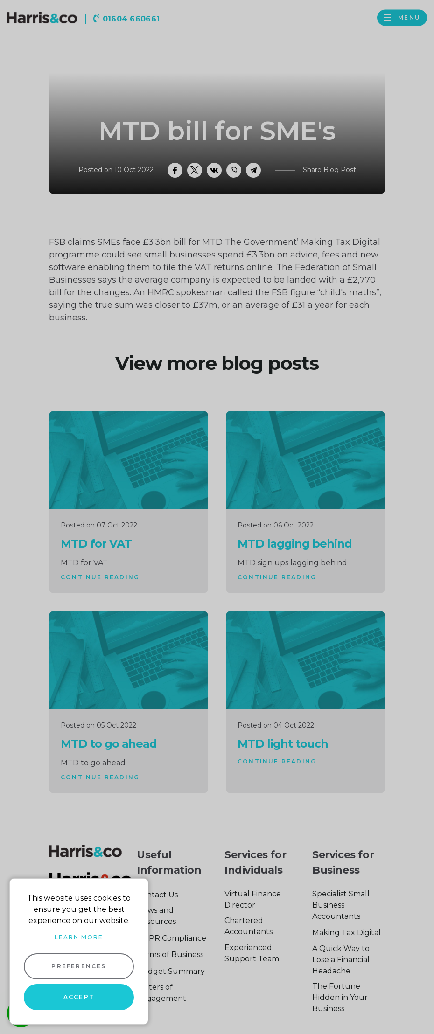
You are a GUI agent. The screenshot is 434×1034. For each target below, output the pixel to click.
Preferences (78, 966)
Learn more (79, 937)
